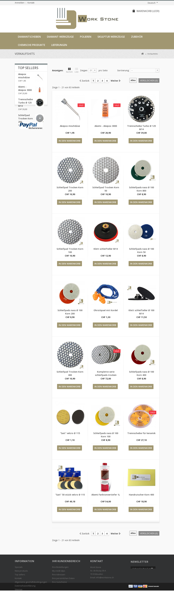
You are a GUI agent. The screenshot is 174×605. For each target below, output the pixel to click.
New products (21, 571)
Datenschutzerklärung (25, 585)
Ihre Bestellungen (60, 567)
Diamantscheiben (29, 36)
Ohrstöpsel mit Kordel (106, 310)
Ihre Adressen (58, 574)
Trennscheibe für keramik (141, 433)
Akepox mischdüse (70, 125)
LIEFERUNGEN (59, 45)
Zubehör (137, 36)
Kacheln (69, 70)
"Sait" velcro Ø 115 (70, 433)
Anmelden (19, 2)
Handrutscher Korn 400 (141, 494)
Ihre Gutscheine (59, 582)
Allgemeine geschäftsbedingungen (31, 582)
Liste (77, 70)
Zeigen (83, 70)
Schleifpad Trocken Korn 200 (25, 120)
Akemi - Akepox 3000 (106, 125)
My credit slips (58, 571)
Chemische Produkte (31, 45)
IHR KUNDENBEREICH (66, 561)
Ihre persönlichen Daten (63, 578)
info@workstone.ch (105, 577)
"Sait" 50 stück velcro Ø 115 (70, 494)
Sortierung (123, 70)
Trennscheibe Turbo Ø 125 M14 (25, 104)
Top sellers (28, 68)
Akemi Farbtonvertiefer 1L (105, 494)
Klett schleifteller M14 (106, 248)
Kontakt (31, 2)
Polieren (85, 36)
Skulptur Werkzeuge (111, 36)
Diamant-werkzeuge (60, 36)
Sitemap (18, 589)
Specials (18, 567)
